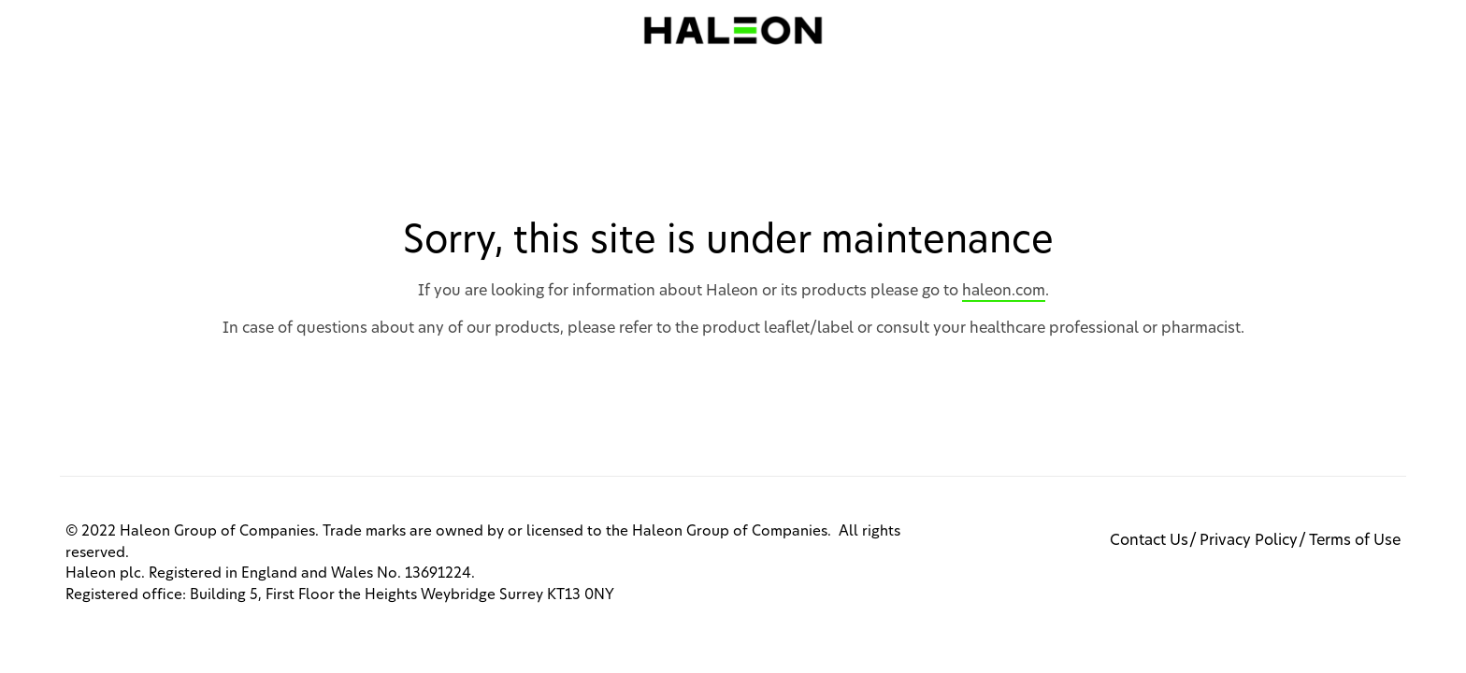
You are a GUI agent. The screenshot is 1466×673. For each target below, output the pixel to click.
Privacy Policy (1249, 540)
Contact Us (1149, 540)
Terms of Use (1355, 540)
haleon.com (1003, 290)
